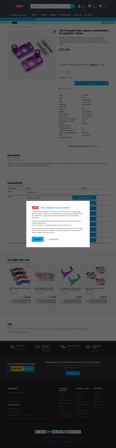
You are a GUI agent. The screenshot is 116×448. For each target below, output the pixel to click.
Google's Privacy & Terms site (45, 232)
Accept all (38, 239)
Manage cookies (53, 239)
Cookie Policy (67, 225)
